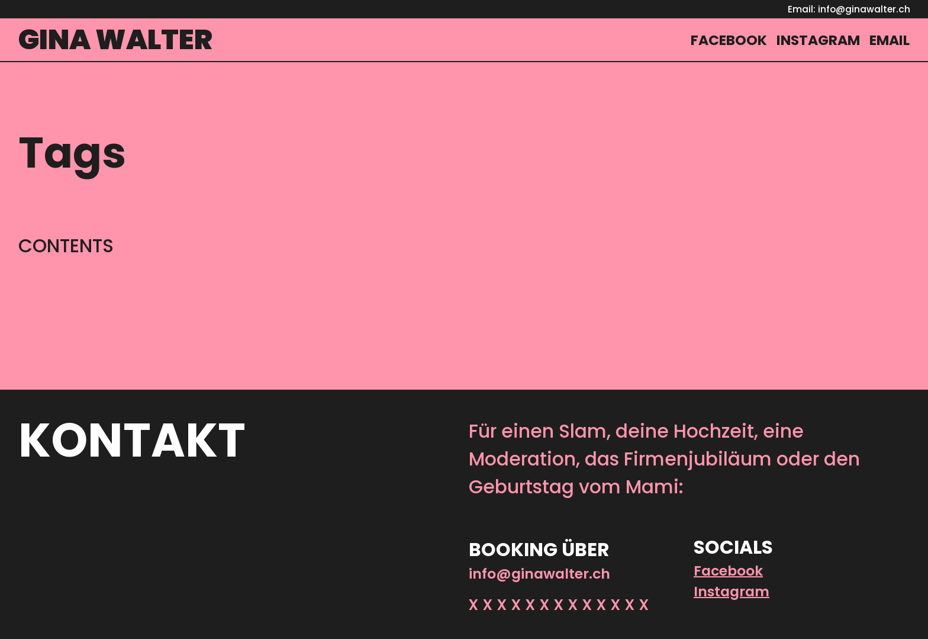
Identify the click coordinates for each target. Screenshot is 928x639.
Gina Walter (115, 39)
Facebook (728, 570)
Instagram (731, 591)
